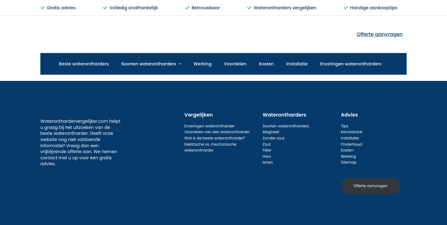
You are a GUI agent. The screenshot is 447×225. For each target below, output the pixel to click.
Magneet (271, 132)
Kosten (266, 64)
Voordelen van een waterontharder (217, 132)
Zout (267, 144)
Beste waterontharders (84, 64)
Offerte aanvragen (370, 185)
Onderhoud (351, 144)
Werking (202, 64)
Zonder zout (273, 138)
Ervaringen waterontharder (209, 126)
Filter (267, 150)
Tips (344, 126)
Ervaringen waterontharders (351, 64)
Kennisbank (351, 132)
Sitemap (348, 162)
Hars (267, 156)
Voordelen (235, 64)
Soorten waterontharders (152, 64)
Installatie (297, 64)
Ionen (268, 162)
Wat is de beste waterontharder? (214, 138)
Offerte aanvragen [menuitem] (380, 34)
